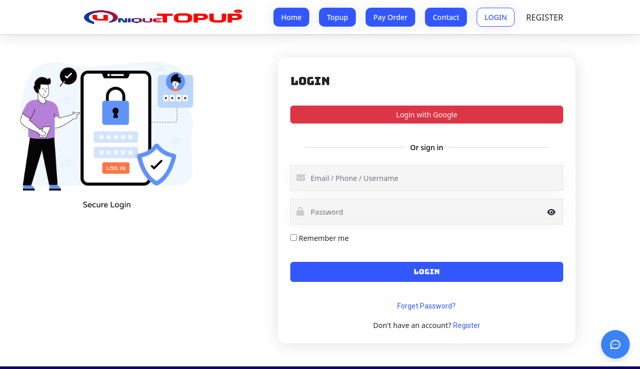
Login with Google (427, 114)
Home (291, 17)
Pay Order (390, 17)
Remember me (323, 238)
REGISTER (544, 17)
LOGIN (495, 17)
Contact (446, 17)
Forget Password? (426, 306)
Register (466, 325)
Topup (337, 17)
